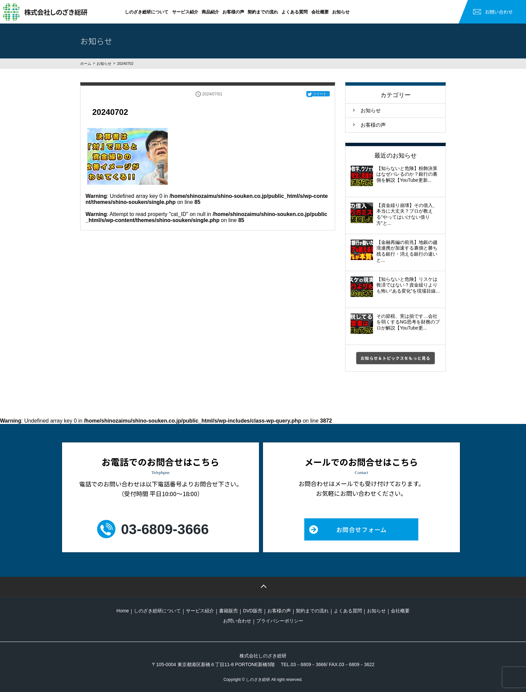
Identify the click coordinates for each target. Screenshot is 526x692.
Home (122, 610)
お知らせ (341, 11)
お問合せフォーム (361, 529)
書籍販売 (228, 610)
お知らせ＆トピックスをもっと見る (395, 358)
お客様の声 (233, 11)
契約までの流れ (263, 11)
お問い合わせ (499, 11)
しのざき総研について (146, 11)
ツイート (319, 94)
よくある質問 (294, 11)
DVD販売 (252, 610)
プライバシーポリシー (279, 620)
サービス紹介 (185, 11)
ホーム (85, 63)
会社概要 (320, 11)
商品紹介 (210, 11)
